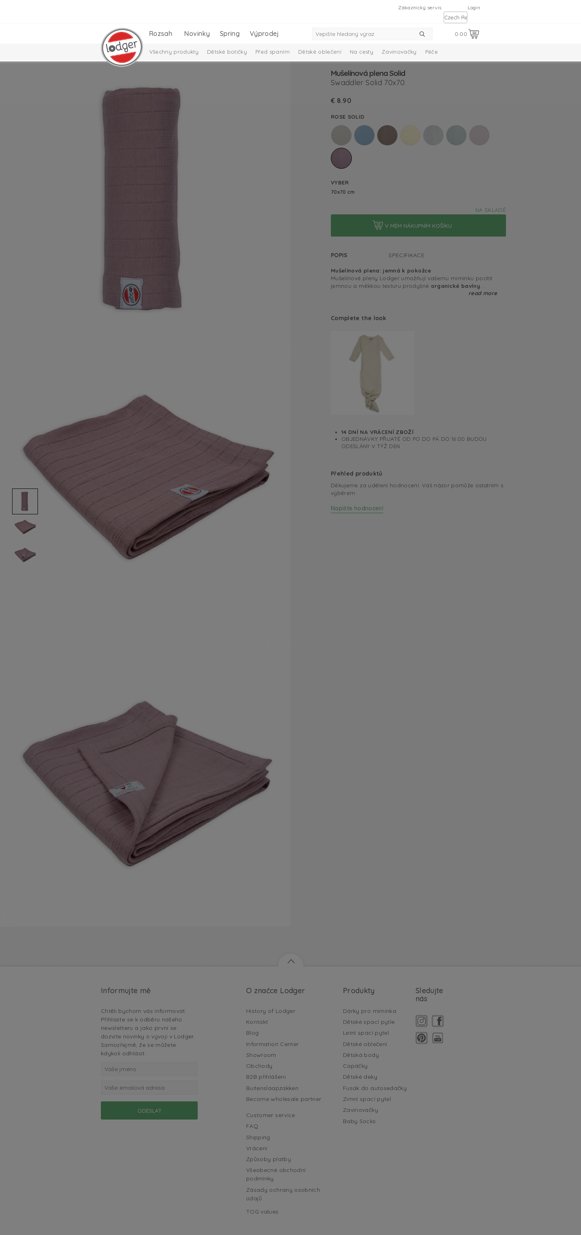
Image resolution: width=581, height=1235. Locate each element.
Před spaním (272, 51)
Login (474, 7)
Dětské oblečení (319, 51)
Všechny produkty (174, 51)
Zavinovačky (399, 51)
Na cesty (361, 51)
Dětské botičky (227, 51)
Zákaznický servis (419, 7)
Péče (431, 51)
